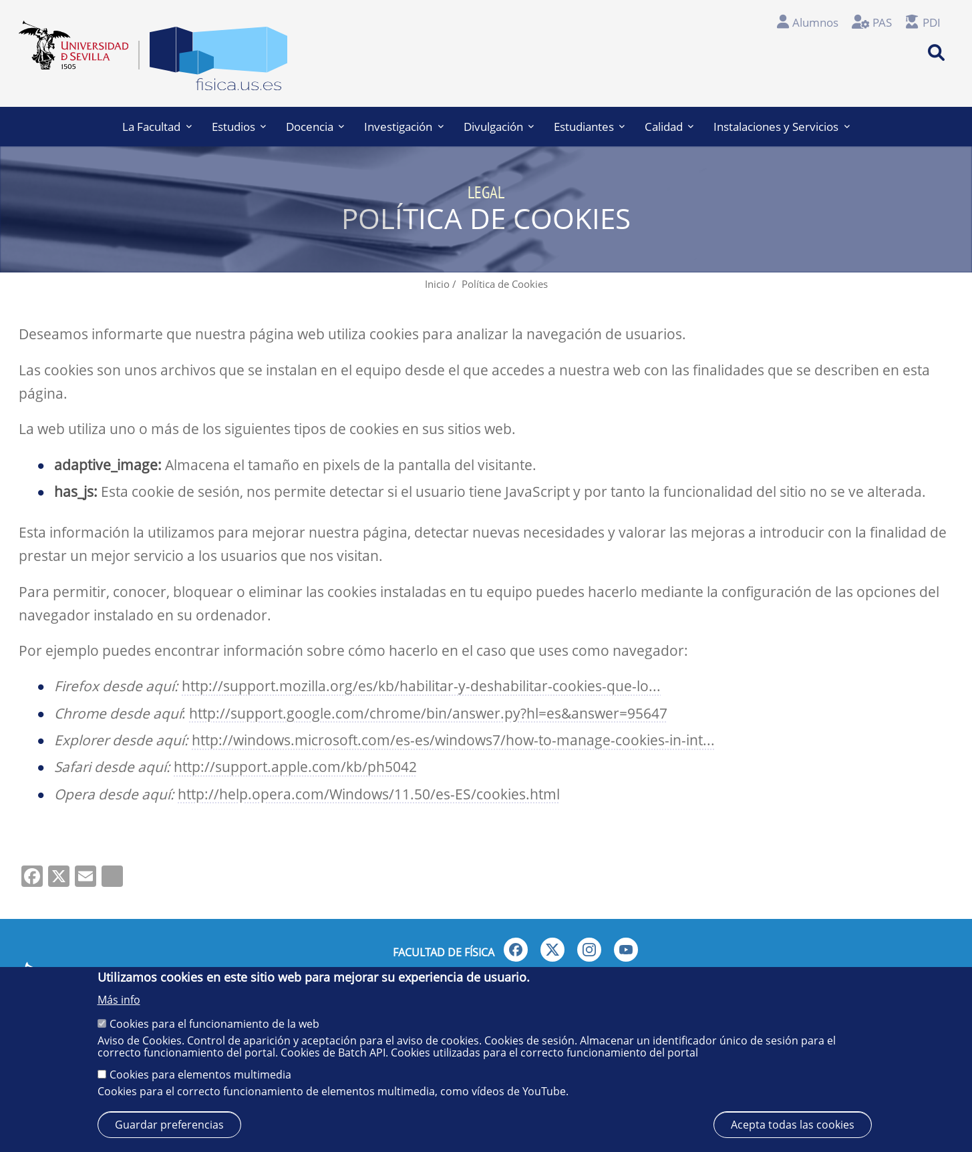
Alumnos (815, 22)
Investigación (403, 126)
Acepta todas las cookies (792, 1124)
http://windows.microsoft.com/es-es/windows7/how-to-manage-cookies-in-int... (453, 740)
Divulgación (499, 126)
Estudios (239, 126)
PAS (882, 22)
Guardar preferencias (169, 1124)
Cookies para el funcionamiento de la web (214, 1023)
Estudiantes (589, 126)
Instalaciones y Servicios (781, 126)
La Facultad (156, 126)
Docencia (315, 126)
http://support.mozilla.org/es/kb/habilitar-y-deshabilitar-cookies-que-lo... (421, 686)
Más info (119, 1000)
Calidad (669, 126)
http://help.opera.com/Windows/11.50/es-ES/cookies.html (369, 794)
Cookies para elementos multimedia (200, 1074)
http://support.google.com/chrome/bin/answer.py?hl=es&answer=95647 (428, 713)
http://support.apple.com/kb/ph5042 (295, 766)
